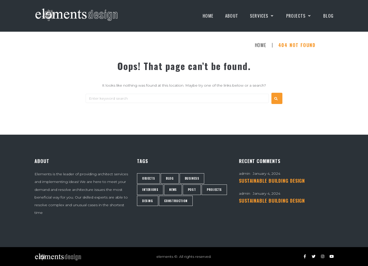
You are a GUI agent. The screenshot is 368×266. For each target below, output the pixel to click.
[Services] (262, 16)
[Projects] (299, 16)
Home (261, 45)
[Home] (208, 16)
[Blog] (328, 16)
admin (244, 173)
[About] (231, 16)
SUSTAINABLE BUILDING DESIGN (272, 180)
